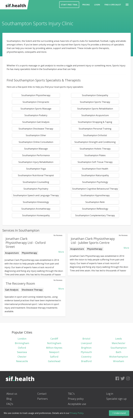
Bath (118, 352)
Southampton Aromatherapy (35, 208)
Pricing (86, 4)
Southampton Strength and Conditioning (95, 142)
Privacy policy (76, 399)
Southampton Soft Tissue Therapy (95, 162)
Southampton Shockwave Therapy (36, 128)
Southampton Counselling (36, 182)
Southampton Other (36, 135)
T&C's (71, 393)
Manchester (118, 343)
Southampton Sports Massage (36, 108)
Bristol (86, 338)
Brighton (86, 347)
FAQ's (9, 404)
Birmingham (22, 343)
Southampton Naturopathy (95, 175)
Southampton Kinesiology (36, 202)
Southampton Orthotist (95, 135)
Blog (8, 399)
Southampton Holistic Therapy (95, 148)
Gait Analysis (11, 289)
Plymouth (86, 352)
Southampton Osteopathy (95, 95)
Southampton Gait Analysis (35, 122)
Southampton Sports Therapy (95, 101)
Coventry (86, 356)
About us (11, 393)
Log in (109, 393)
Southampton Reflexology (95, 208)
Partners (42, 399)
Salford (54, 356)
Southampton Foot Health (95, 168)
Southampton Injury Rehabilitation (35, 162)
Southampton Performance (36, 155)
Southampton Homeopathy (36, 215)
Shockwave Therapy (32, 289)
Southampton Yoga (36, 168)
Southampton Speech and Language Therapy (36, 195)
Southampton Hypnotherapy (95, 195)
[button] (127, 4)
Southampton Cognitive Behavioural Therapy (95, 188)
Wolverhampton (118, 356)
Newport (54, 352)
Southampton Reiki (95, 202)
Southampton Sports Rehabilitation (95, 108)
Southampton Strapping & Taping (95, 122)
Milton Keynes (54, 347)
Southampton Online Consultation (36, 142)
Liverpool (86, 343)
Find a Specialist (113, 4)
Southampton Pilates (95, 155)
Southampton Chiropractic (36, 101)
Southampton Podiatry (35, 115)
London (22, 338)
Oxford (22, 347)
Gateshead (54, 361)
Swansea (22, 352)
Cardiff (54, 338)
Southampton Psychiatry (36, 188)
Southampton (119, 347)
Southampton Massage (36, 148)
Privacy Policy (76, 413)
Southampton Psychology (95, 182)
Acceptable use (77, 404)
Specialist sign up (116, 399)
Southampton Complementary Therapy (95, 215)
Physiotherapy (29, 252)
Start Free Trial (69, 4)
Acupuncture (12, 252)
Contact (42, 393)
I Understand (119, 413)
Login (97, 4)
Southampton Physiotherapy (35, 95)
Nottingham (54, 343)
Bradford (86, 361)
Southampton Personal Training (95, 128)
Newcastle (22, 361)
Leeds (118, 338)
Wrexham (118, 361)
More (61, 251)
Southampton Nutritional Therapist (36, 175)
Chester (22, 356)
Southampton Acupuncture (95, 115)
